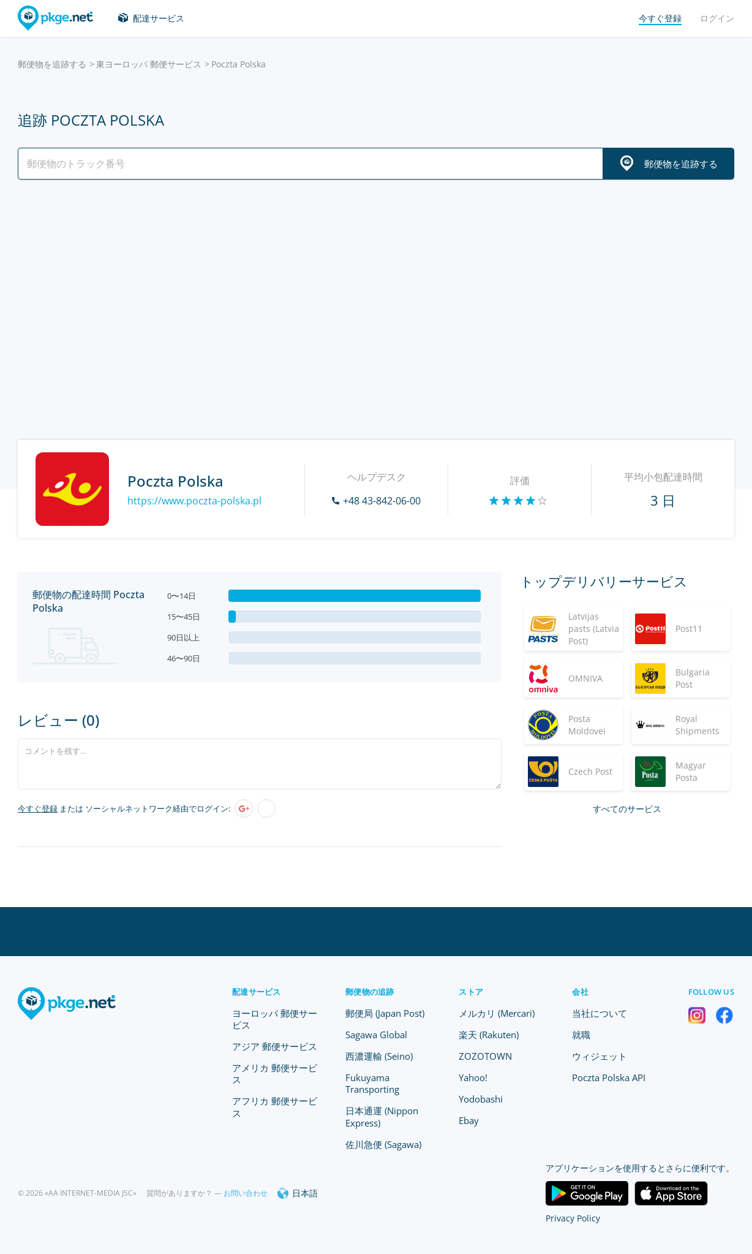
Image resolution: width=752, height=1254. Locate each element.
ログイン (717, 18)
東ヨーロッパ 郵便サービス (148, 64)
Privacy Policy (573, 1218)
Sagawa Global (376, 1034)
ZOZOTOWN (485, 1056)
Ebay (469, 1120)
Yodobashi (481, 1099)
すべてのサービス (627, 809)
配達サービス (158, 18)
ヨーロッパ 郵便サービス (274, 1019)
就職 (581, 1034)
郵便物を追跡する (52, 64)
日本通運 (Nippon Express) (381, 1116)
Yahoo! (473, 1077)
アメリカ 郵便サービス (274, 1073)
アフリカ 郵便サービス (274, 1107)
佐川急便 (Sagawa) (383, 1144)
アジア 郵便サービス (274, 1046)
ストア (471, 991)
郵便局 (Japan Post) (384, 1013)
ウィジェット (599, 1056)
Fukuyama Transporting (372, 1083)
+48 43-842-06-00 (382, 500)
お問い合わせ (246, 1193)
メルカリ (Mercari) (497, 1013)
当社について (599, 1013)
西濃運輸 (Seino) (379, 1056)
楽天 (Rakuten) (489, 1034)
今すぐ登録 (38, 808)
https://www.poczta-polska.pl (194, 501)
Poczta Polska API (608, 1077)
